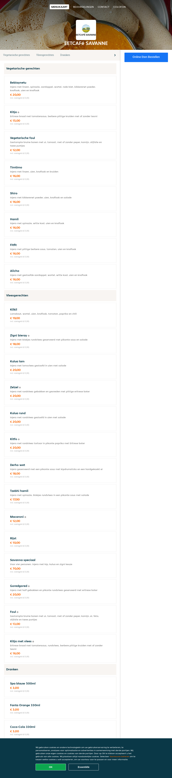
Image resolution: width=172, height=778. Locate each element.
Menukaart (59, 7)
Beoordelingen (83, 7)
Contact (103, 7)
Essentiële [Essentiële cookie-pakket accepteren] (83, 767)
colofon (119, 7)
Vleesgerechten (45, 55)
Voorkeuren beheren (119, 756)
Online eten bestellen (146, 57)
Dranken (65, 55)
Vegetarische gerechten (16, 55)
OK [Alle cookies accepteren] (51, 767)
